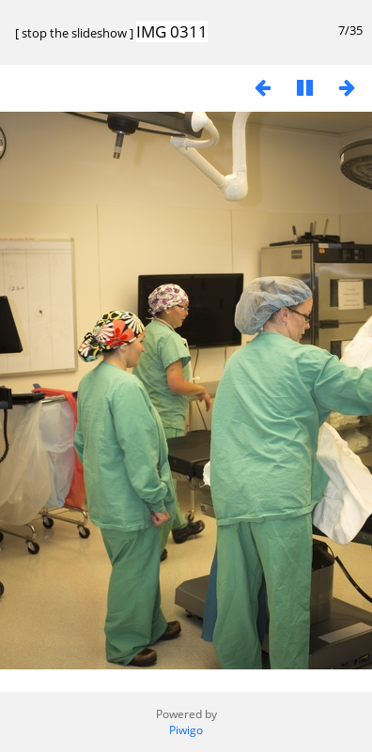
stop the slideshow (74, 32)
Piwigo (186, 730)
